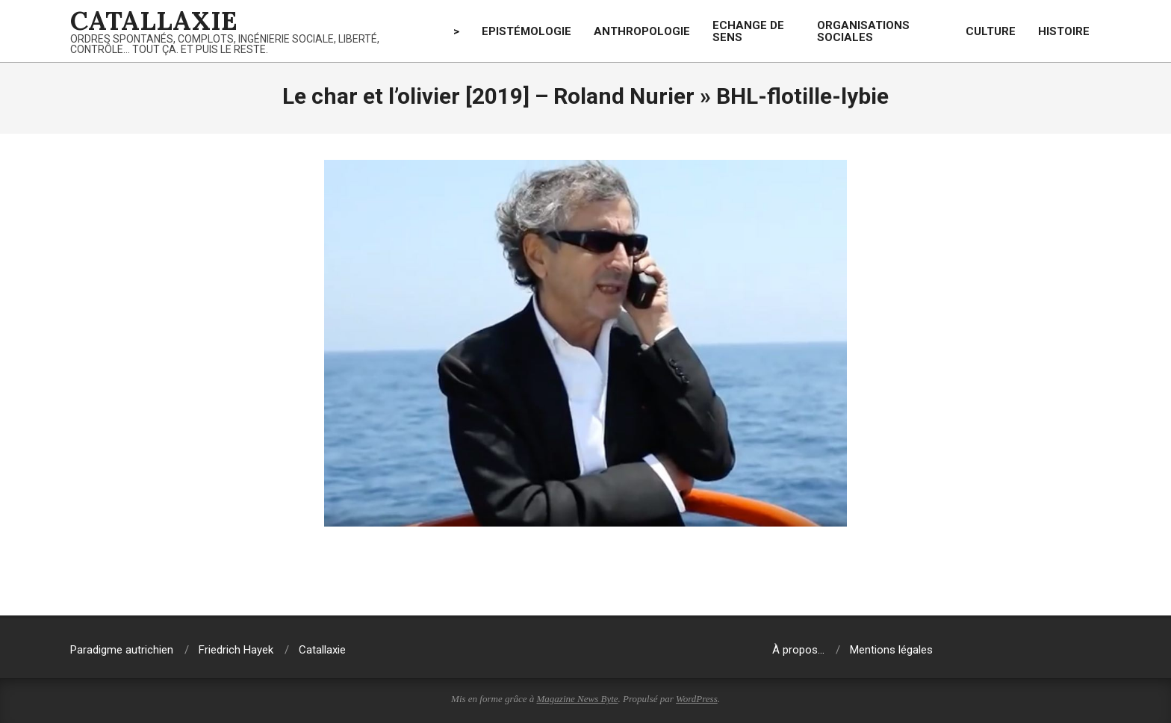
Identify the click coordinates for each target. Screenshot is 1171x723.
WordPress (697, 698)
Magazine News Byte (577, 698)
